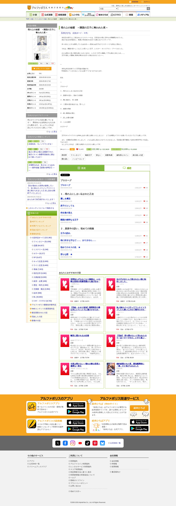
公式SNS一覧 (115, 443)
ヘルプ (73, 478)
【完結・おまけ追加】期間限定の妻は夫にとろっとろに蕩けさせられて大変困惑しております (85, 309)
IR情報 (114, 464)
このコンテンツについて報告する (41, 208)
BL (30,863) (38, 297)
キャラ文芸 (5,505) (41, 261)
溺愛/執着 (108, 155)
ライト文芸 (37, 162)
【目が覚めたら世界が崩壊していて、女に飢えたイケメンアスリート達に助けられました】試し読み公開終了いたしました (41, 188)
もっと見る (52, 132)
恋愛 (35, 149)
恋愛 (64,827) (39, 246)
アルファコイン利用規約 (80, 464)
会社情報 (115, 461)
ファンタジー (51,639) (42, 242)
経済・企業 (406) (40, 281)
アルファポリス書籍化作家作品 (44, 305)
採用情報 (115, 467)
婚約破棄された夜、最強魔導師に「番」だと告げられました (130, 365)
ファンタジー (116, 149)
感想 (129, 168)
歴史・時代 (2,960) (41, 285)
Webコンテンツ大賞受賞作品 (43, 309)
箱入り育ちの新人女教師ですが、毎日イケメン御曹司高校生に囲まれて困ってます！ (42, 154)
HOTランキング (38, 222)
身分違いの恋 (138, 155)
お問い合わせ (75, 486)
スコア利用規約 (76, 469)
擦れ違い (65, 159)
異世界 (64, 155)
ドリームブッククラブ (38, 467)
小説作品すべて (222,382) (42, 238)
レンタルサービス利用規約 (80, 467)
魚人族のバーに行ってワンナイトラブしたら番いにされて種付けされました (131, 309)
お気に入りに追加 (42, 69)
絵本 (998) (38, 293)
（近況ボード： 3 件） (80, 33)
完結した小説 (37, 317)
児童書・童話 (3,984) (42, 289)
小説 (31, 19)
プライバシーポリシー (79, 483)
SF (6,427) (38, 257)
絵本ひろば (139, 408)
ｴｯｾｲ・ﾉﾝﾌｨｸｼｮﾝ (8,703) (43, 301)
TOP (27, 19)
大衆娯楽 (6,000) (40, 277)
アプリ (31, 461)
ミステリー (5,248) (41, 249)
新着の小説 (36, 321)
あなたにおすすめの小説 (41, 217)
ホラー (36, 141)
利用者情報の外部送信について (82, 475)
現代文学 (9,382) (40, 273)
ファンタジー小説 (41, 19)
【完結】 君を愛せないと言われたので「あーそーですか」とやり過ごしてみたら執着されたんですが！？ (131, 337)
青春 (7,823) (38, 269)
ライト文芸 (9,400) (41, 265)
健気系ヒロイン (122, 155)
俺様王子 (88, 155)
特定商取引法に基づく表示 (80, 472)
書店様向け (116, 472)
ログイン (147, 2)
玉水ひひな (66, 33)
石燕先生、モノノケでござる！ (41, 144)
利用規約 (73, 461)
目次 (83, 168)
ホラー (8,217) (39, 253)
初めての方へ (75, 491)
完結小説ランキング (39, 230)
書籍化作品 (36, 234)
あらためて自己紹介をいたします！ (41, 198)
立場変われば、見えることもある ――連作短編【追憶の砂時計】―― (42, 167)
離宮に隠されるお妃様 (79, 335)
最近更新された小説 (39, 313)
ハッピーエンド (78, 159)
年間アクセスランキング (41, 226)
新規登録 (135, 2)
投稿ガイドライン (77, 480)
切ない (98, 155)
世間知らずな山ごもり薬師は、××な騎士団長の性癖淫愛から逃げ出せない (85, 281)
